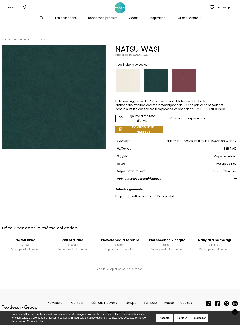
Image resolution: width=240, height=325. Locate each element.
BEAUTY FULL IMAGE (207, 141)
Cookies (186, 303)
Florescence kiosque (167, 240)
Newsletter (55, 303)
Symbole (150, 303)
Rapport (120, 196)
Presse (169, 303)
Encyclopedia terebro (120, 240)
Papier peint (22, 39)
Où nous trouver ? (105, 303)
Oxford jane (72, 240)
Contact (77, 303)
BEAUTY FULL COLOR (179, 141)
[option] (128, 80)
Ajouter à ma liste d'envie (136, 118)
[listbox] (168, 80)
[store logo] (120, 12)
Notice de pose (141, 196)
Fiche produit (165, 196)
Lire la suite (217, 109)
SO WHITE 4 (229, 141)
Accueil (6, 39)
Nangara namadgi (214, 240)
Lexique (131, 303)
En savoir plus (35, 321)
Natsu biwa (26, 240)
